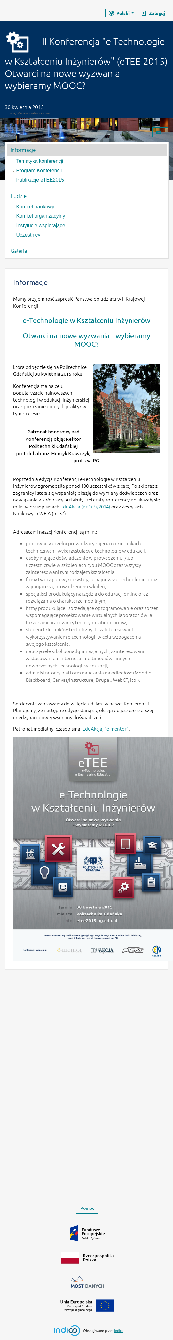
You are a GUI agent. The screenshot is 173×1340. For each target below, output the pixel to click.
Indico (118, 1330)
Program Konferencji (39, 170)
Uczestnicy (28, 234)
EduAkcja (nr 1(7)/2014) (85, 506)
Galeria (19, 250)
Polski (123, 13)
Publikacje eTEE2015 (40, 180)
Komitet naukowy (35, 206)
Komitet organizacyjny (40, 216)
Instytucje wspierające (40, 225)
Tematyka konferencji (39, 161)
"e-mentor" (117, 728)
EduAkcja (92, 728)
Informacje (23, 150)
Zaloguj (157, 13)
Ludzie (19, 195)
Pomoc (87, 1208)
